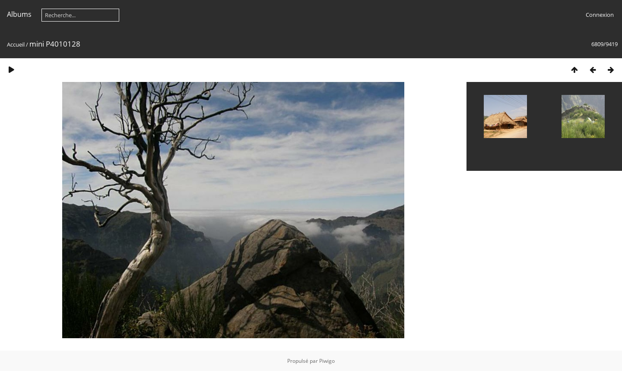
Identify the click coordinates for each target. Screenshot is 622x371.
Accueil (16, 44)
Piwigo (327, 361)
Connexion (600, 15)
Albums (19, 14)
